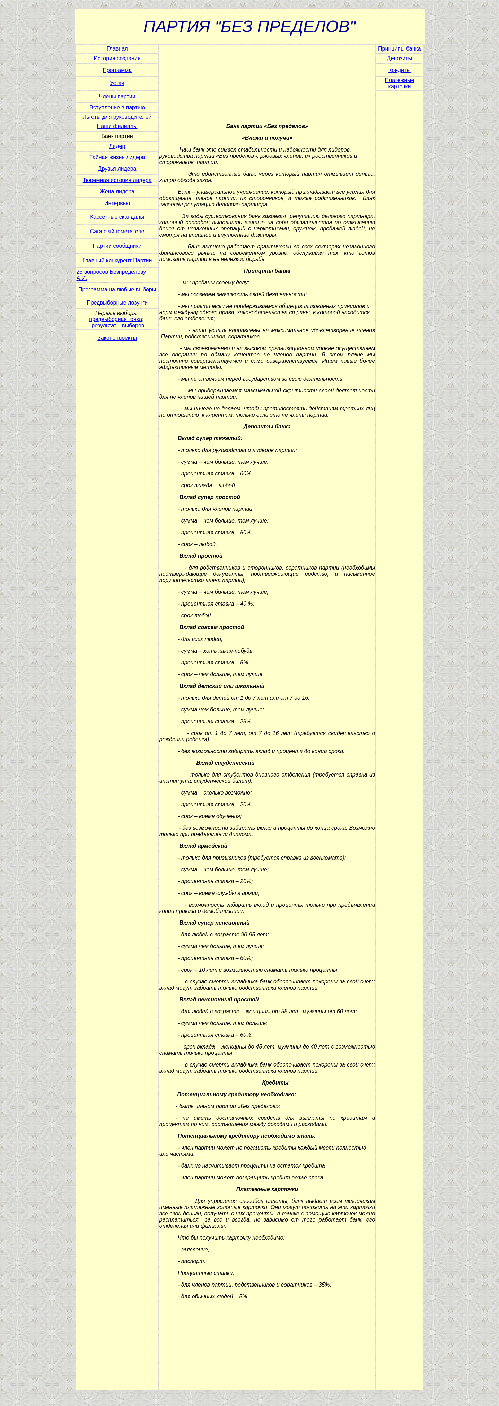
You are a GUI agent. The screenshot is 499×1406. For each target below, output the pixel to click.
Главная (117, 49)
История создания (117, 58)
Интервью (117, 203)
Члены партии (117, 96)
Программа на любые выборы (117, 289)
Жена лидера (117, 191)
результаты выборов (117, 325)
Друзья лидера (117, 169)
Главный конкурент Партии (117, 260)
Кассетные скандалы (117, 217)
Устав (117, 83)
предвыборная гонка (115, 319)
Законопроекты (117, 338)
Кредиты (399, 70)
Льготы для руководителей (117, 117)
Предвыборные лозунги (117, 303)
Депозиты (399, 58)
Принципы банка (399, 49)
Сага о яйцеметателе (117, 231)
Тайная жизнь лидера (117, 157)
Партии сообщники (117, 246)
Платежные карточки (399, 83)
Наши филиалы (117, 126)
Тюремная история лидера (117, 180)
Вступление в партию (117, 107)
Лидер (117, 146)
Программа (117, 70)
